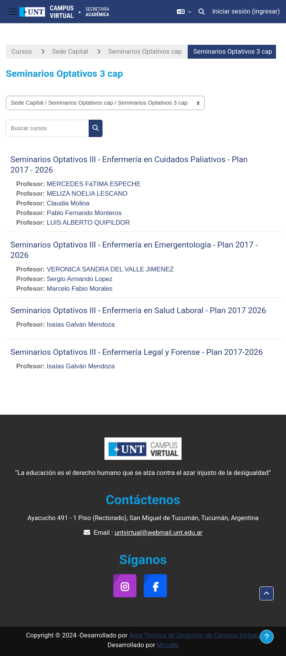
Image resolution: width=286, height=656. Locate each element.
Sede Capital (70, 51)
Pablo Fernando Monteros (84, 213)
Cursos (22, 51)
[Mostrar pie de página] (267, 637)
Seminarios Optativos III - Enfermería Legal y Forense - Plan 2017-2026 (136, 352)
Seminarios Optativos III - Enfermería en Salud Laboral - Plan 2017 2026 (138, 310)
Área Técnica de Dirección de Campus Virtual (193, 635)
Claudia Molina (68, 203)
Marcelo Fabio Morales (80, 288)
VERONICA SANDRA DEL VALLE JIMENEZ (110, 269)
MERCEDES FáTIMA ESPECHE (93, 184)
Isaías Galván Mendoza (80, 324)
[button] (184, 11)
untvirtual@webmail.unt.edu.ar (158, 532)
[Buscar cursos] (47, 128)
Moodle (167, 645)
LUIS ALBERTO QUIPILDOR (88, 222)
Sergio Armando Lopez (80, 279)
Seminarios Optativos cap (145, 51)
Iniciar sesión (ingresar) (246, 11)
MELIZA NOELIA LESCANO (87, 193)
